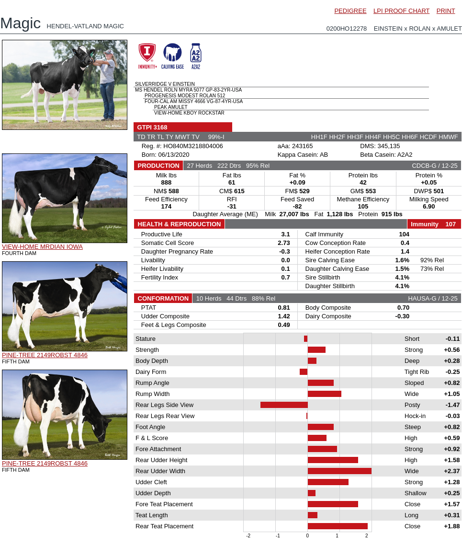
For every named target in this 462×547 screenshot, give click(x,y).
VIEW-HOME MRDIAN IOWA (42, 246)
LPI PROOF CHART (401, 10)
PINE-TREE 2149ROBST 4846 (45, 355)
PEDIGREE (350, 10)
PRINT (446, 10)
